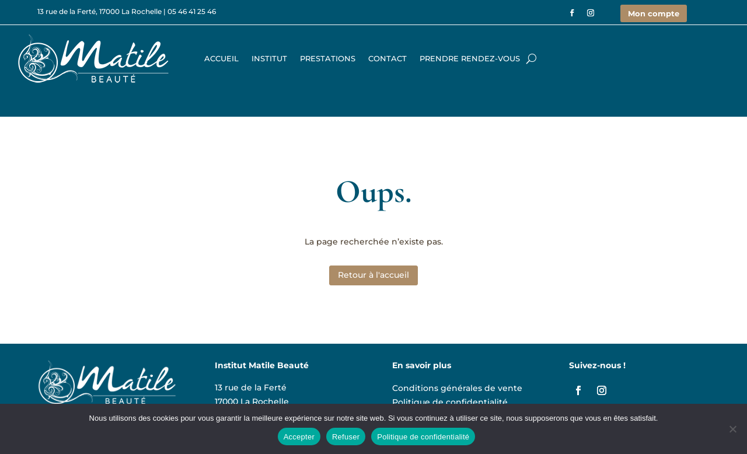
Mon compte (653, 13)
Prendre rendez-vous (470, 58)
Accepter (299, 436)
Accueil (221, 58)
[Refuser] (732, 429)
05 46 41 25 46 (191, 11)
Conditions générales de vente (457, 386)
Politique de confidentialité (450, 400)
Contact (387, 58)
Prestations (327, 58)
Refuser (345, 436)
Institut (269, 58)
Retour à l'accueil (373, 275)
